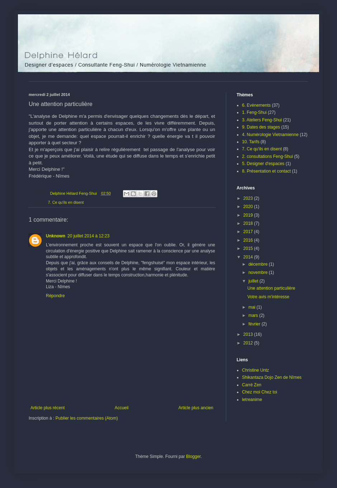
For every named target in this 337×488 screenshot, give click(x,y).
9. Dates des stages (261, 127)
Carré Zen (251, 384)
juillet (254, 281)
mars (253, 315)
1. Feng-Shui (254, 112)
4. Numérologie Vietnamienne (270, 134)
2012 (248, 343)
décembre (258, 264)
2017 (248, 231)
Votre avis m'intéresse (268, 296)
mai (252, 307)
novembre (258, 272)
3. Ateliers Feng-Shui (262, 119)
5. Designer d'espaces (263, 163)
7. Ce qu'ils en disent (66, 202)
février (255, 324)
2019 (248, 215)
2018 (248, 223)
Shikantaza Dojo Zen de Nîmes (272, 377)
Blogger (193, 456)
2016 (248, 240)
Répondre (55, 295)
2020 (248, 206)
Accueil (122, 407)
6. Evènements (256, 105)
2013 (248, 334)
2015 (248, 248)
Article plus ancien (196, 407)
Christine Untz (255, 370)
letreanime (252, 399)
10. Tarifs (250, 141)
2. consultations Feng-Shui (267, 156)
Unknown (55, 235)
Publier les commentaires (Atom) (87, 418)
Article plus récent (47, 407)
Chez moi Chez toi (259, 392)
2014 (248, 257)
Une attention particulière (271, 288)
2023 (248, 198)
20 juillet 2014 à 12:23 (88, 235)
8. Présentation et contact (266, 171)
